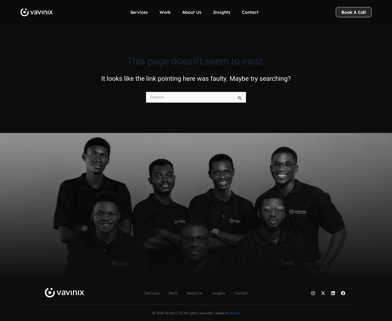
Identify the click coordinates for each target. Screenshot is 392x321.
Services (139, 12)
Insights (221, 12)
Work (165, 12)
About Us (191, 12)
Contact (250, 12)
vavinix (234, 313)
